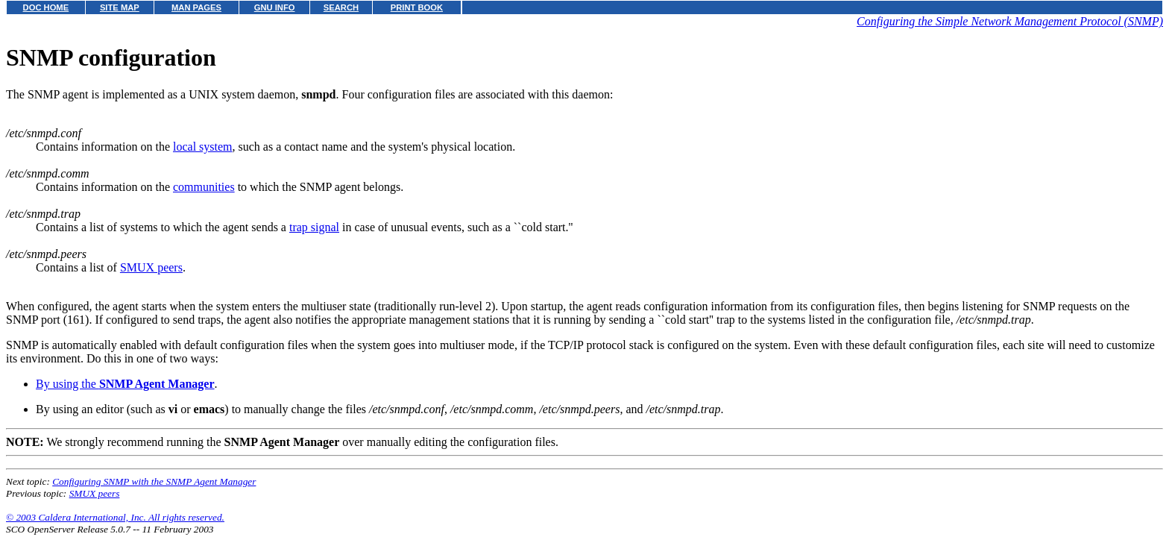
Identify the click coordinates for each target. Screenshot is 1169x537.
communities (204, 186)
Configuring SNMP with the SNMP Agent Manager (154, 481)
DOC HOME (46, 7)
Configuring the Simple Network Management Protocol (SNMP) (1010, 21)
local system (203, 146)
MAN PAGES (196, 7)
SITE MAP (119, 7)
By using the (125, 383)
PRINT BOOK (417, 7)
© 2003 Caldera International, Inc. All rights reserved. (115, 517)
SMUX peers (151, 267)
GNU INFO (274, 7)
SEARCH (341, 7)
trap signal (314, 227)
